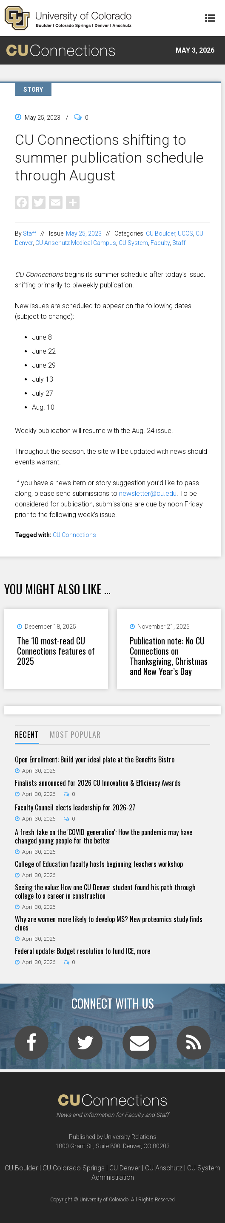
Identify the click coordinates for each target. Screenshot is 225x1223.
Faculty (160, 242)
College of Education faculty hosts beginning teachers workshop (99, 864)
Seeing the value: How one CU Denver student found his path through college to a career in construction (105, 891)
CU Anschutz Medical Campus (75, 242)
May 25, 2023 (84, 233)
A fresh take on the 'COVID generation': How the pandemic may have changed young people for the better (103, 836)
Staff (29, 233)
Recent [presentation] (27, 734)
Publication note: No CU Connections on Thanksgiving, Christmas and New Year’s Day (169, 656)
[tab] (27, 735)
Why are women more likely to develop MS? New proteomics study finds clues (108, 923)
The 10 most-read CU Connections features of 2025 (56, 650)
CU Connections (74, 534)
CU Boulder (160, 233)
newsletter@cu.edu (148, 493)
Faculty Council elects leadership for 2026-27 (75, 807)
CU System (133, 242)
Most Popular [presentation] (75, 734)
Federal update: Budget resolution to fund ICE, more (82, 951)
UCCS (185, 233)
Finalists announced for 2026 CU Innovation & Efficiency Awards (98, 783)
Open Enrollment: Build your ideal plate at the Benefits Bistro (94, 759)
